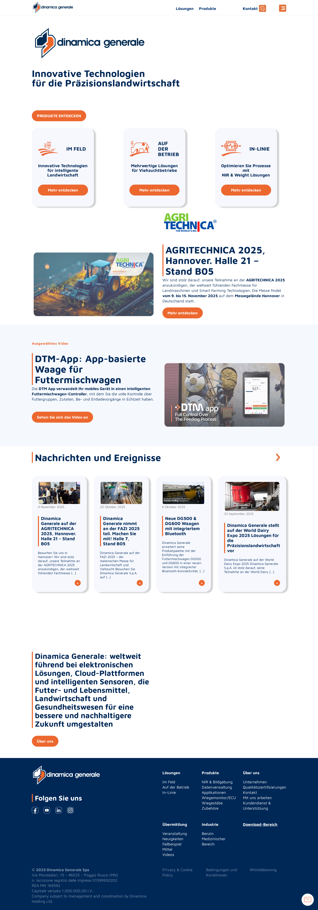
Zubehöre (210, 808)
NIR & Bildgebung (217, 782)
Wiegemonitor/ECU (219, 797)
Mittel (167, 849)
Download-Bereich (260, 824)
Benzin (208, 833)
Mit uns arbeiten (257, 797)
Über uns (45, 741)
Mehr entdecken (63, 190)
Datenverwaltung (217, 787)
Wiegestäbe (212, 803)
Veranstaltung (174, 833)
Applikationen (214, 792)
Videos (168, 854)
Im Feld (168, 782)
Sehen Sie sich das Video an (62, 417)
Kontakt (250, 8)
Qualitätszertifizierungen (264, 787)
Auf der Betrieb (175, 787)
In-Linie (169, 792)
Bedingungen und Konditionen (221, 872)
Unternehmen (255, 782)
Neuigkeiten (172, 839)
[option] (159, 385)
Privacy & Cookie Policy (177, 872)
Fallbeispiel (171, 844)
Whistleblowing (263, 869)
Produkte (207, 8)
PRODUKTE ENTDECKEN (59, 116)
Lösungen (185, 8)
